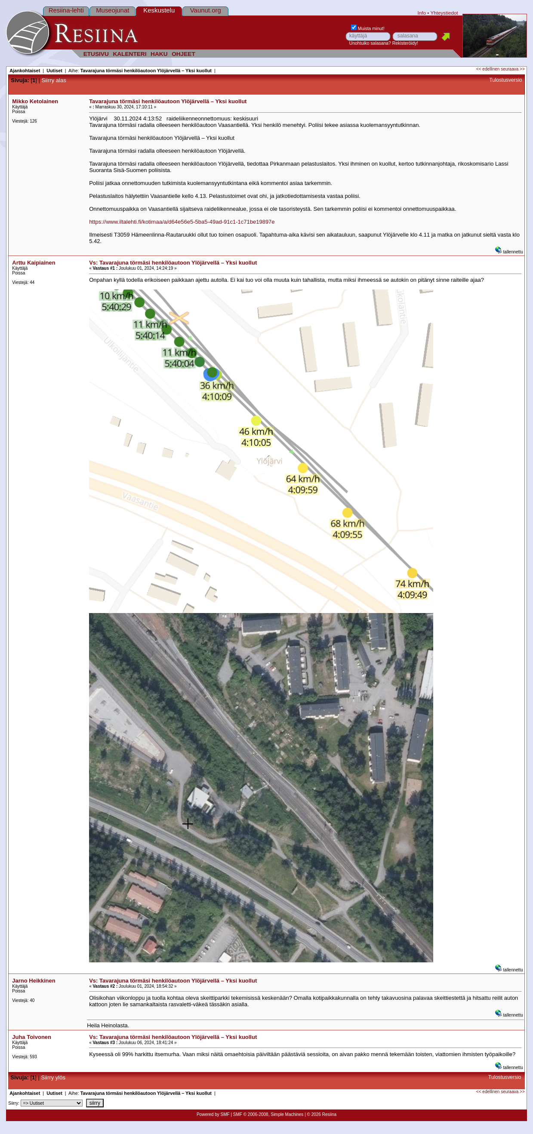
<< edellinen (488, 69)
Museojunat (112, 10)
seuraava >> (513, 69)
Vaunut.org (205, 10)
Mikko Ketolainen (35, 101)
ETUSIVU (96, 54)
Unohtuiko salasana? (370, 43)
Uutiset (54, 70)
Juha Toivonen (31, 1037)
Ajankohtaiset (24, 70)
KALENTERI (129, 54)
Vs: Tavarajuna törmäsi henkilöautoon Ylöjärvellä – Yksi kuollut (173, 262)
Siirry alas (54, 80)
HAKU (159, 54)
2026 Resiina (323, 1114)
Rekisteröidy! (405, 43)
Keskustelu (159, 10)
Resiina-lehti (66, 10)
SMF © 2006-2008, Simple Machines (268, 1114)
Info (422, 12)
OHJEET (183, 54)
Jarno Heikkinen (33, 980)
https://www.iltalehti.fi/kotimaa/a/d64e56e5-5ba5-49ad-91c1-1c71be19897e (181, 222)
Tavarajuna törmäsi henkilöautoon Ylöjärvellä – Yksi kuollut (146, 70)
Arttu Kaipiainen (33, 262)
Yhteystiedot (444, 12)
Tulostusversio (505, 80)
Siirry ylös (53, 1077)
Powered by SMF (213, 1114)
